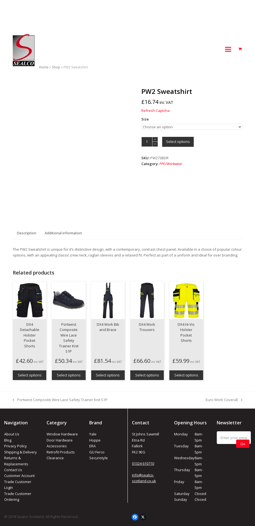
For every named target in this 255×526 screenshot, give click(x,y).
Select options (178, 141)
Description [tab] (26, 232)
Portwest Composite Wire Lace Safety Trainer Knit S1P (60, 400)
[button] (228, 49)
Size (145, 119)
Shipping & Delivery (20, 452)
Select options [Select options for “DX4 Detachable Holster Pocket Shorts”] (30, 375)
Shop (56, 67)
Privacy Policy (15, 445)
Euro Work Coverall (224, 400)
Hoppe (95, 440)
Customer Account (19, 475)
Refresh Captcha (155, 110)
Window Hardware (62, 434)
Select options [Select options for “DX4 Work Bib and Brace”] (108, 375)
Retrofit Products (61, 452)
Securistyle (98, 457)
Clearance (55, 457)
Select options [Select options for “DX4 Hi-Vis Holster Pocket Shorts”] (186, 375)
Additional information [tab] (63, 232)
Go (242, 443)
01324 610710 (143, 463)
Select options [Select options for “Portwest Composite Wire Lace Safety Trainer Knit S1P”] (69, 375)
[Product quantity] (146, 142)
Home (44, 67)
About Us (11, 434)
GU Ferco (96, 452)
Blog (7, 440)
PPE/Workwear (170, 163)
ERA (92, 445)
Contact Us (13, 469)
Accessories (57, 445)
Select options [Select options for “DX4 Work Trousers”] (147, 375)
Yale (92, 434)
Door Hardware (60, 440)
